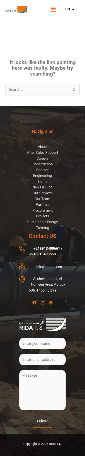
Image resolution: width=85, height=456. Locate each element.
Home (42, 182)
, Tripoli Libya (45, 290)
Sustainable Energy (42, 222)
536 (32, 290)
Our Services (43, 193)
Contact (42, 170)
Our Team (42, 199)
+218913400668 (42, 254)
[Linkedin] (43, 303)
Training (42, 228)
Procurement (42, 211)
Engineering (42, 176)
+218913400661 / (48, 249)
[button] (53, 9)
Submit (42, 421)
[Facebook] (34, 303)
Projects (42, 216)
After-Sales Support (42, 153)
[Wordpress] (51, 303)
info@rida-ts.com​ (49, 267)
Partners (42, 205)
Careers (42, 159)
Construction (42, 164)
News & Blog (42, 187)
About (42, 147)
